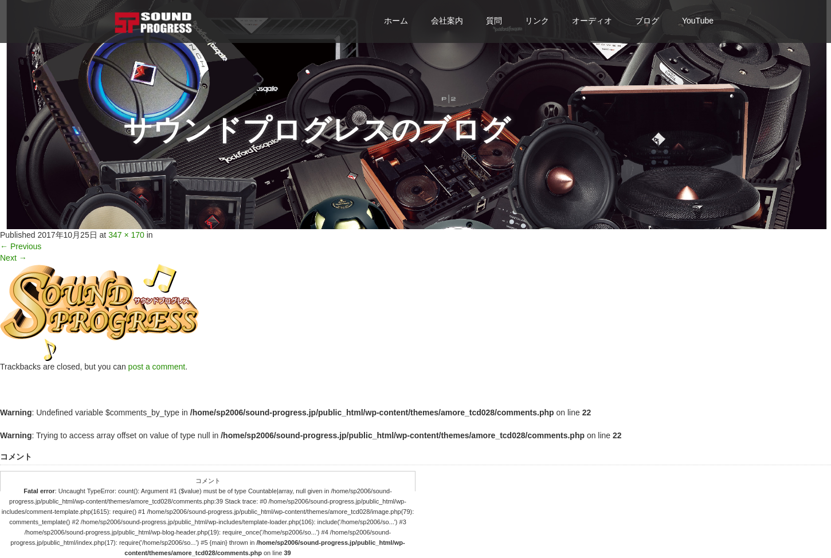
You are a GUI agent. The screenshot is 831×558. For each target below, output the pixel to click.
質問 (494, 20)
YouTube (698, 20)
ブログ (647, 20)
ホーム (396, 20)
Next (13, 257)
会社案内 (447, 20)
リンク (537, 20)
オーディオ (592, 20)
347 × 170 (126, 234)
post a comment (157, 366)
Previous (20, 246)
